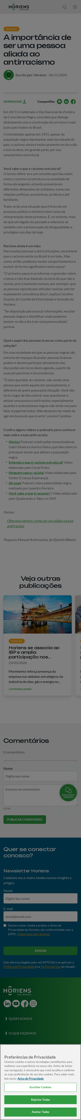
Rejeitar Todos (40, 1099)
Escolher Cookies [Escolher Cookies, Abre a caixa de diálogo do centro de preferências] (40, 1087)
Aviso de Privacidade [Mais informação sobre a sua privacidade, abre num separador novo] (30, 1078)
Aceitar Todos (40, 1112)
